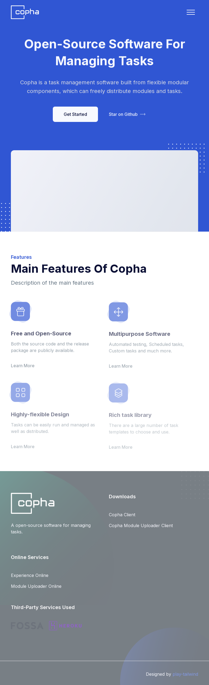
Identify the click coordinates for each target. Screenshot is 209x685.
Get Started (75, 115)
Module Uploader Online (36, 589)
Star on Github (127, 115)
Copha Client (122, 517)
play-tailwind (185, 676)
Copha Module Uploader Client (141, 528)
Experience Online (29, 578)
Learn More (23, 368)
